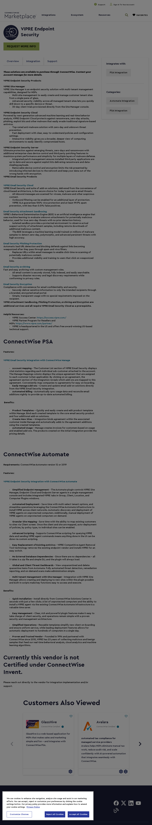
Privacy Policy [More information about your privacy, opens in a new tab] (33, 807)
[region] (48, 805)
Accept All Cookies (78, 814)
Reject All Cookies (55, 814)
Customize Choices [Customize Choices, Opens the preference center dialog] (19, 814)
